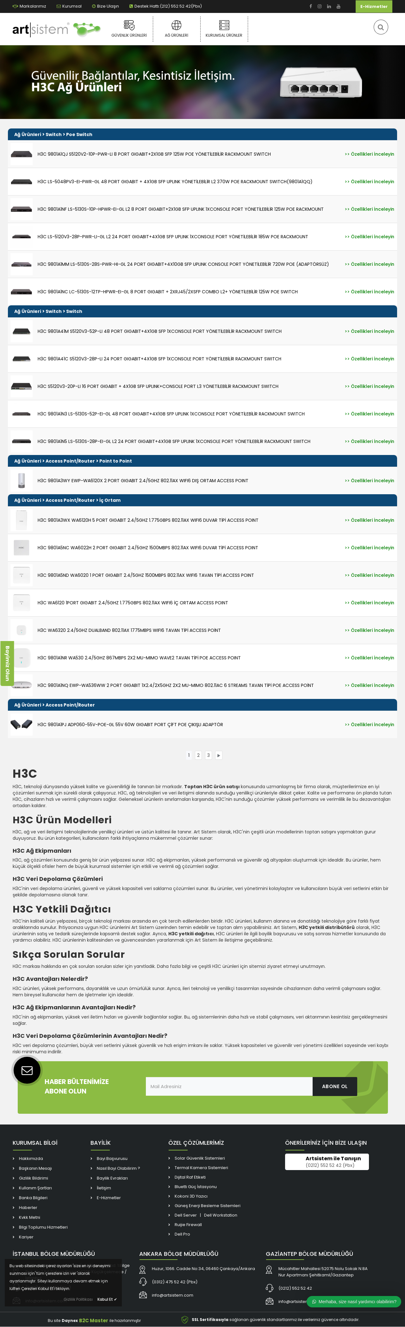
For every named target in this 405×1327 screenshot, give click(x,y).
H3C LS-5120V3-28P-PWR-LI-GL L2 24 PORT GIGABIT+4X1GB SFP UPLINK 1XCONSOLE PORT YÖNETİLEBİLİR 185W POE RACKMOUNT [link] (173, 237)
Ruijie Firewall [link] (188, 1225)
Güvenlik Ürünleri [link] (129, 29)
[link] (310, 6)
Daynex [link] (70, 1321)
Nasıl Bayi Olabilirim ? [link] (118, 1169)
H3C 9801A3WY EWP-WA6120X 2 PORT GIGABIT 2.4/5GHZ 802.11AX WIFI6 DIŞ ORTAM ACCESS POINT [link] (143, 480)
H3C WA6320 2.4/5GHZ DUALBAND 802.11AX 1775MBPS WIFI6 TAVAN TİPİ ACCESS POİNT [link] (129, 630)
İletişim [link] (104, 1188)
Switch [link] (54, 134)
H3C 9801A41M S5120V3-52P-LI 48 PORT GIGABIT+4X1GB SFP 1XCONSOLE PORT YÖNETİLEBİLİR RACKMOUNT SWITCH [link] (160, 331)
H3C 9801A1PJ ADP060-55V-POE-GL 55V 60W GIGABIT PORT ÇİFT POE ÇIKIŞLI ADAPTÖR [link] (130, 724)
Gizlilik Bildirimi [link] (33, 1178)
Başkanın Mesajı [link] (35, 1169)
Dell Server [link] (186, 1215)
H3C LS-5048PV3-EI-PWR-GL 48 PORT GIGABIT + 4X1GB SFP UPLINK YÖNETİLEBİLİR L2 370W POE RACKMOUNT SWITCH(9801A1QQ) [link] (175, 181)
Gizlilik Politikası (78, 1299)
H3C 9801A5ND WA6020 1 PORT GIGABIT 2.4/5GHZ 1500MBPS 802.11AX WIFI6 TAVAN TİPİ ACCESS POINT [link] (146, 575)
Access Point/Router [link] (70, 461)
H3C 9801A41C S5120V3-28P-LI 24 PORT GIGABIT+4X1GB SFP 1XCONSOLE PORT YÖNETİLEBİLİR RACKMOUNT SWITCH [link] (159, 359)
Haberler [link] (28, 1208)
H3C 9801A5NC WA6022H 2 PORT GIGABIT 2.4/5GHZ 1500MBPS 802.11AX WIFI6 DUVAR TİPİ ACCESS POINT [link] (148, 548)
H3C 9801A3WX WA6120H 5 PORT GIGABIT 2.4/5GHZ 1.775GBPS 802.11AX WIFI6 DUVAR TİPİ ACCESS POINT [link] (148, 520)
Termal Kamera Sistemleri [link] (201, 1168)
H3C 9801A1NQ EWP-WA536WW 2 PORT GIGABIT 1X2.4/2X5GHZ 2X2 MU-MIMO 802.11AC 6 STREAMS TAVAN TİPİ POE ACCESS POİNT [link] (176, 685)
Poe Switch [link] (79, 134)
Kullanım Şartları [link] (35, 1188)
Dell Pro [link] (182, 1234)
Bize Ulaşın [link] (105, 6)
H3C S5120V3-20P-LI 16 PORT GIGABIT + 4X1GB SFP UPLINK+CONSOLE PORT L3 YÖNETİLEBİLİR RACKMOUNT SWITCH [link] (158, 386)
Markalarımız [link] (29, 6)
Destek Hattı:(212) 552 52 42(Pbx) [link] (165, 6)
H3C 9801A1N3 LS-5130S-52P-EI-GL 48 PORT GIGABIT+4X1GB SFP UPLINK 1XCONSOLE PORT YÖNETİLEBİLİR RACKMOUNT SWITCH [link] (171, 414)
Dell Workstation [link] (220, 1215)
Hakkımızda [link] (31, 1159)
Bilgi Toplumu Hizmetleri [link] (43, 1227)
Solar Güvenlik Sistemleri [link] (200, 1159)
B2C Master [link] (93, 1321)
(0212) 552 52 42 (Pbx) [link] (330, 1165)
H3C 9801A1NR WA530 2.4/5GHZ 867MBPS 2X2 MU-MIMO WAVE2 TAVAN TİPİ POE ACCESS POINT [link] (139, 658)
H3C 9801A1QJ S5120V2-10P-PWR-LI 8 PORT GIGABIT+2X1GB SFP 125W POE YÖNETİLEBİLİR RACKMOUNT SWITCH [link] (154, 154)
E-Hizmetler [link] (374, 6)
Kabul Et (107, 1299)
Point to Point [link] (115, 461)
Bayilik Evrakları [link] (112, 1178)
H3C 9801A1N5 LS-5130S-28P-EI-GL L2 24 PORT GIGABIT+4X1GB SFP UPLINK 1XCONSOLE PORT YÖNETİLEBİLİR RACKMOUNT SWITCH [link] (174, 441)
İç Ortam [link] (110, 500)
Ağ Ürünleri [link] (177, 29)
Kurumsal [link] (69, 6)
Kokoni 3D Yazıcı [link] (191, 1196)
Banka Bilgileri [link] (33, 1198)
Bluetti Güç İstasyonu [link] (196, 1187)
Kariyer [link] (26, 1237)
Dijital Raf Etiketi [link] (190, 1177)
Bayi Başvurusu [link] (112, 1159)
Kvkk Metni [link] (29, 1218)
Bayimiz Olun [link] (7, 663)
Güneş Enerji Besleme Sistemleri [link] (207, 1206)
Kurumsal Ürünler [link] (224, 29)
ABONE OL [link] (335, 1086)
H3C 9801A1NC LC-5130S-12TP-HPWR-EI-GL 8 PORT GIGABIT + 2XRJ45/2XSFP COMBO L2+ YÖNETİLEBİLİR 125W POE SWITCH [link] (168, 292)
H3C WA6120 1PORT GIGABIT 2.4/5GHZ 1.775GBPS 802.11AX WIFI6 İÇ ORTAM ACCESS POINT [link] (133, 603)
